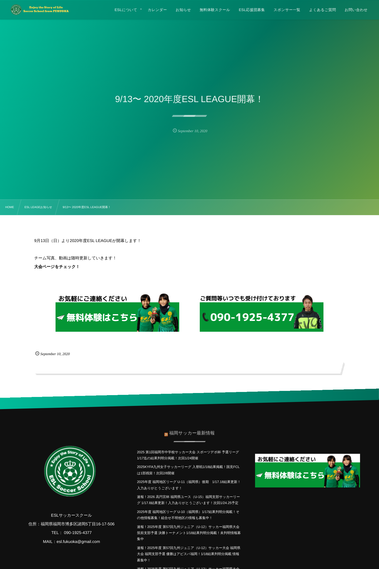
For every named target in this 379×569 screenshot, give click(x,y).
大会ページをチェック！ (57, 267)
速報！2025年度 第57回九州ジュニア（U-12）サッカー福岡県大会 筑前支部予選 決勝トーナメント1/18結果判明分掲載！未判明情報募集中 (189, 533)
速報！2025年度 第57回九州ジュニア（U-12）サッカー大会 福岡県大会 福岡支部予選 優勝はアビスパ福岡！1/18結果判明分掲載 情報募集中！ (188, 554)
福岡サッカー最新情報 (192, 430)
